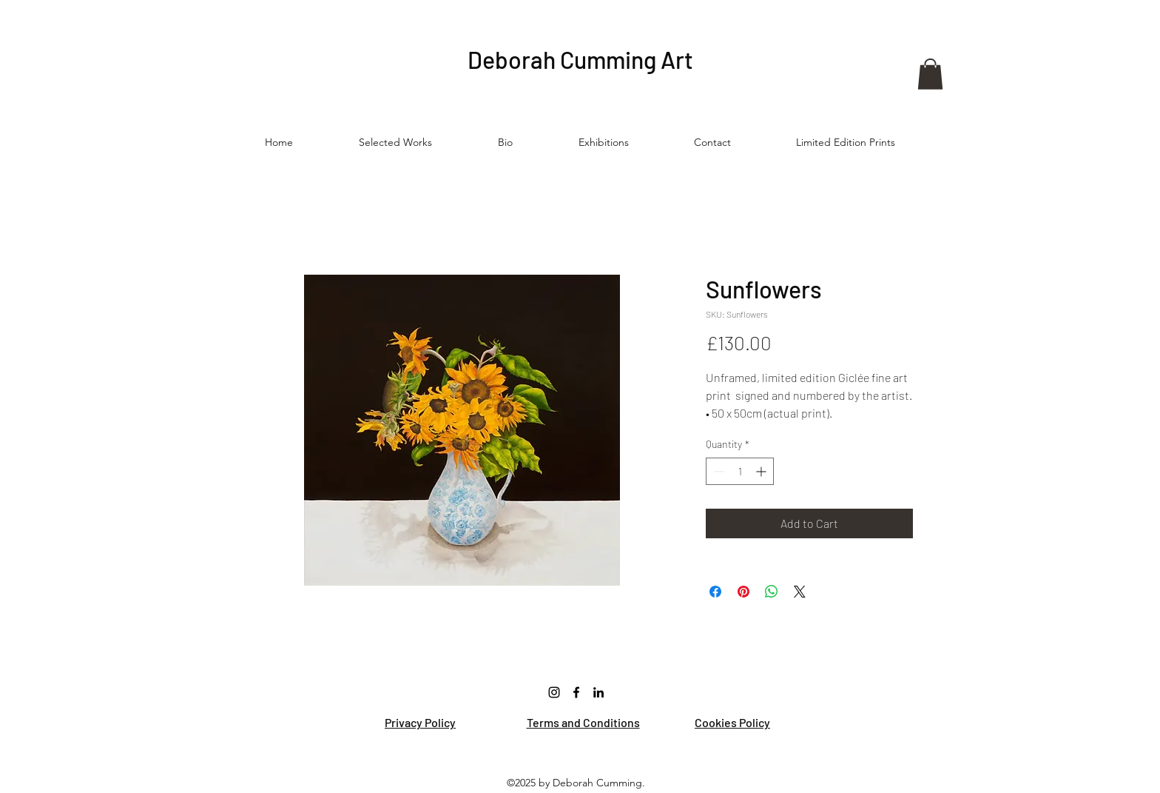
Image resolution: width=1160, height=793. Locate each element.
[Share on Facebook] (715, 591)
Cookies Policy (732, 722)
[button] (930, 74)
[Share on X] (800, 591)
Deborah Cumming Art (580, 59)
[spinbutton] (739, 471)
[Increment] (762, 471)
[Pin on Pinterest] (743, 591)
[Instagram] (554, 692)
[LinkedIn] (598, 692)
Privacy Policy (420, 722)
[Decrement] (717, 471)
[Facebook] (576, 692)
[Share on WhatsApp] (771, 591)
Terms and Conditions (583, 722)
